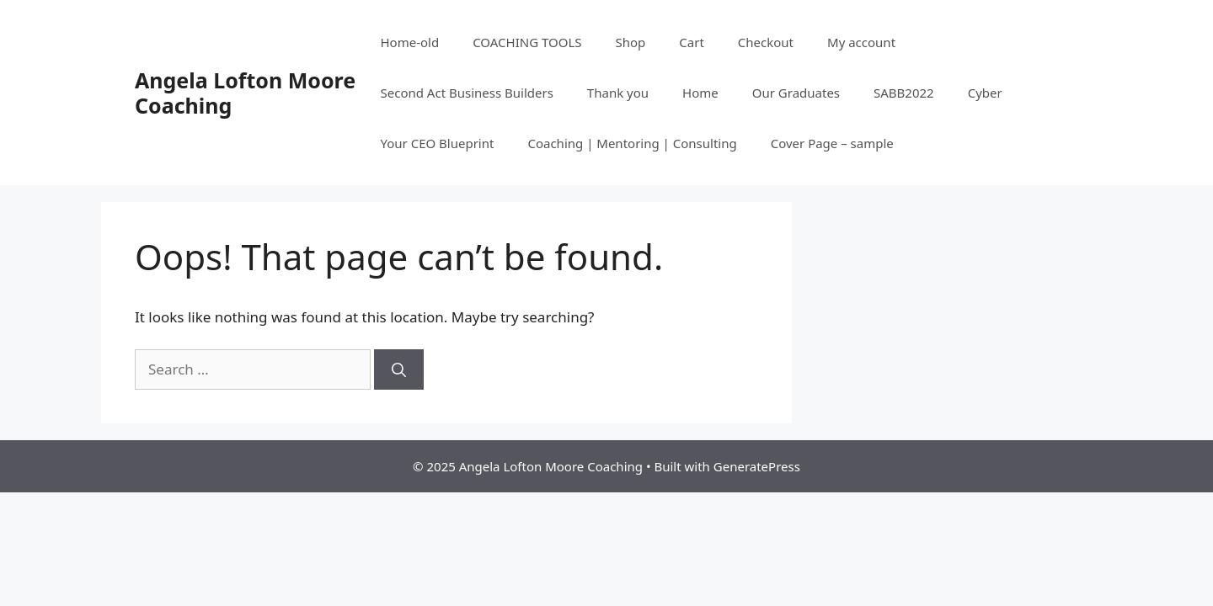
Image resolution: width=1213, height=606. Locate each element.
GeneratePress (756, 466)
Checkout (766, 42)
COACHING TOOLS (527, 42)
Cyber (985, 92)
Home (700, 92)
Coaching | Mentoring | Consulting (631, 143)
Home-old (409, 42)
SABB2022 (904, 92)
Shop (631, 42)
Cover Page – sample (832, 143)
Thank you (618, 92)
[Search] (399, 369)
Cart (691, 42)
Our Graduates (796, 92)
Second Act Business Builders (466, 92)
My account (861, 42)
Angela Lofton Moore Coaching (245, 93)
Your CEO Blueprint (437, 143)
